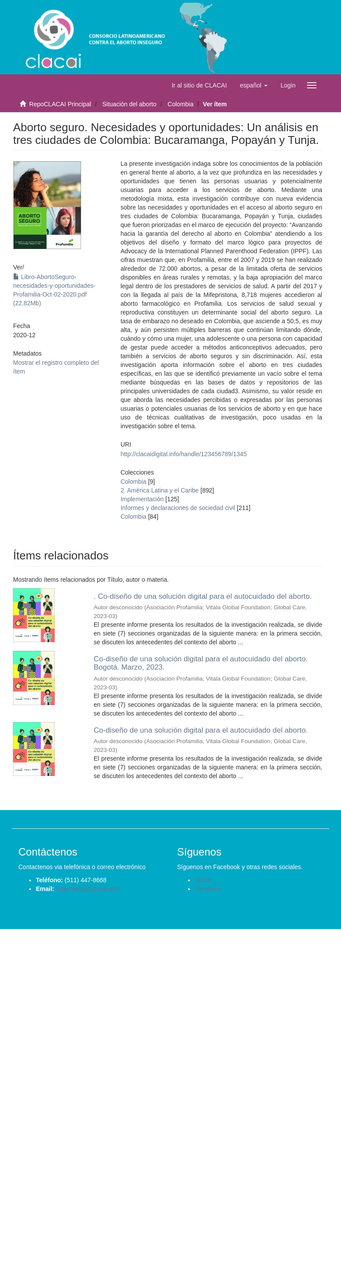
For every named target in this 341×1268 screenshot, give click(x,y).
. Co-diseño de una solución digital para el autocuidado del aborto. (203, 596)
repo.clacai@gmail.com (88, 888)
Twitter (203, 880)
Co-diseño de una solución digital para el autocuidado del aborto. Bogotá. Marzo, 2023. (201, 663)
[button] (253, 85)
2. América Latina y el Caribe (160, 490)
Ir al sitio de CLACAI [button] (199, 85)
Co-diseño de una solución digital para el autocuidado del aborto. (201, 730)
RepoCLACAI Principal (60, 104)
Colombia (180, 104)
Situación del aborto (129, 104)
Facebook (208, 888)
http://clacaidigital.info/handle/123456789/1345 (184, 454)
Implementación (142, 499)
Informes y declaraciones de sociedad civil (178, 507)
